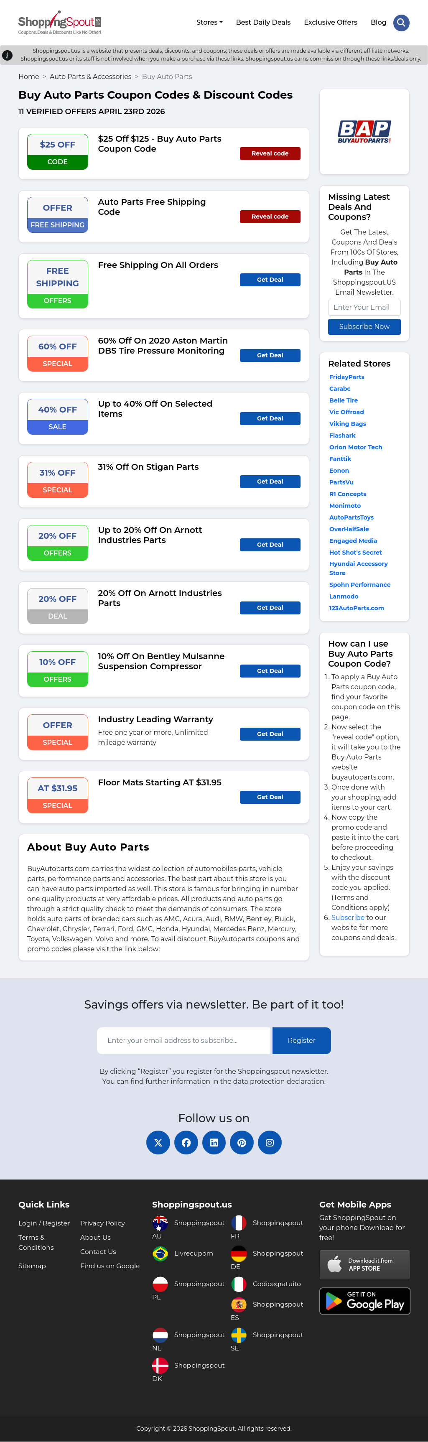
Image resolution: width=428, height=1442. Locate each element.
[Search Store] (401, 22)
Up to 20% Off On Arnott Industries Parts (150, 534)
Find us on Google (110, 1266)
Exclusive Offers (330, 22)
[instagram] (272, 1142)
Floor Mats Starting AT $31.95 (160, 781)
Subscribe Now (364, 325)
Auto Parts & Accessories (91, 75)
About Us (95, 1238)
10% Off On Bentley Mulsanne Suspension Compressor (161, 660)
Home (28, 75)
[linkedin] (214, 1142)
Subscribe (347, 916)
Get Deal (270, 278)
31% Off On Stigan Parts (148, 466)
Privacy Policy (103, 1224)
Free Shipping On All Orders (158, 264)
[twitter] (155, 1142)
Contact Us (98, 1252)
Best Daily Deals (263, 22)
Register (302, 1040)
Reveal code (270, 152)
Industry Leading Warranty (156, 718)
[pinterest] (243, 1142)
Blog (378, 22)
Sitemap (32, 1266)
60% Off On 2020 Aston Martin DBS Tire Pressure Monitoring (163, 344)
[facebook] (184, 1142)
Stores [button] (206, 22)
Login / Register (44, 1224)
